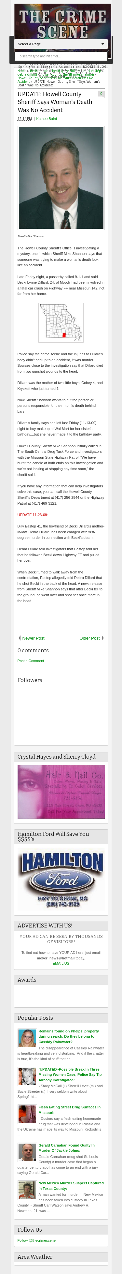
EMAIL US (61, 963)
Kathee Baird (46, 119)
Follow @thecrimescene (37, 1240)
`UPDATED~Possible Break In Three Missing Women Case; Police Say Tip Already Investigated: (70, 1074)
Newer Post (33, 638)
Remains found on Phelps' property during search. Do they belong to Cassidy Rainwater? (69, 1036)
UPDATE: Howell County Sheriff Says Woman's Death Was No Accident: (55, 102)
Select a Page (29, 44)
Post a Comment (31, 661)
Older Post (89, 638)
